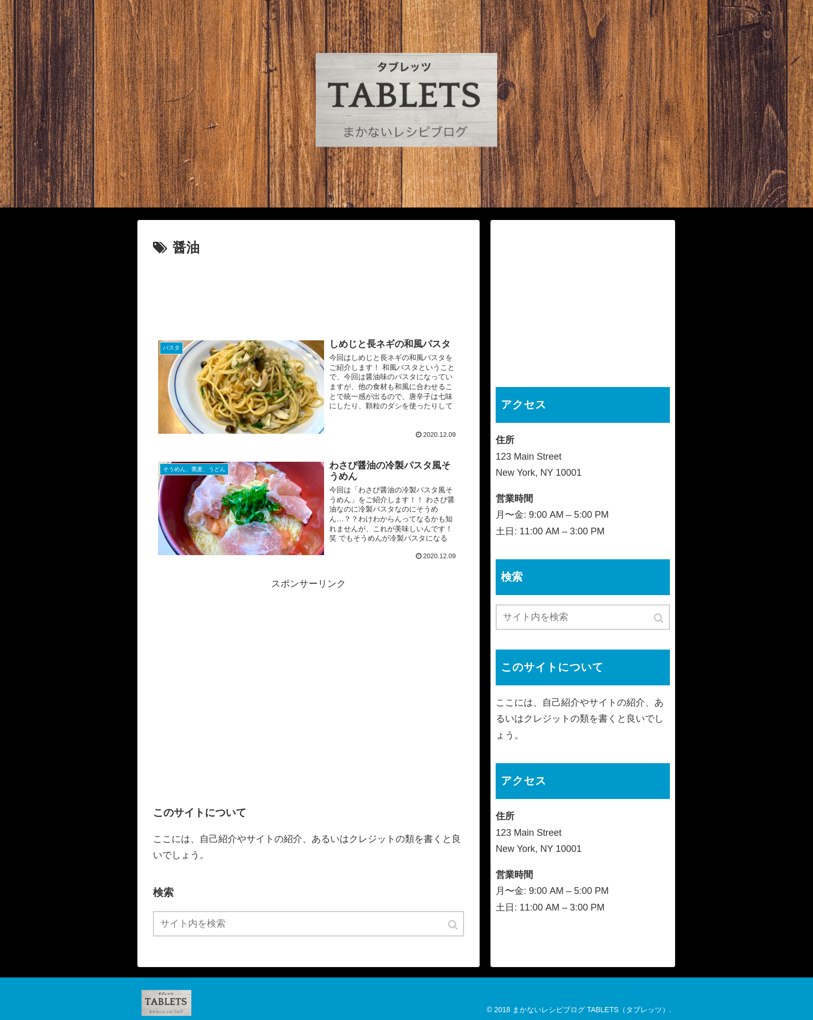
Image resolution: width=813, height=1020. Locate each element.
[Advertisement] (308, 291)
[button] (454, 925)
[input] (308, 923)
